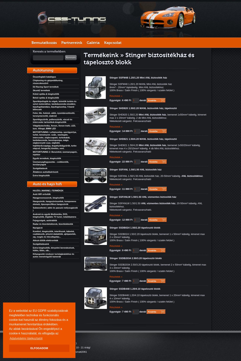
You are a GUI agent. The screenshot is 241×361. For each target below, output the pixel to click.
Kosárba (152, 100)
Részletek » (116, 96)
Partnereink (71, 42)
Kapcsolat (112, 42)
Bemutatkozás (44, 42)
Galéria (93, 42)
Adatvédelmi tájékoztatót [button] (26, 338)
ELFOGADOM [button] (39, 348)
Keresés (71, 57)
